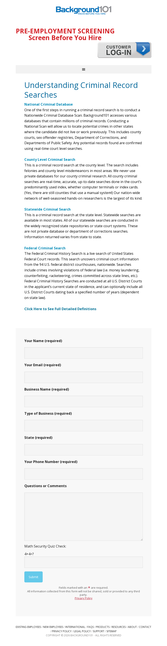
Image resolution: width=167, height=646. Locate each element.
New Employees (53, 627)
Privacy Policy (83, 598)
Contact (145, 627)
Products (102, 627)
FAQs (90, 627)
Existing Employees (28, 627)
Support (98, 631)
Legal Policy (82, 631)
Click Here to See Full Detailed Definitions (60, 309)
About (132, 627)
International (75, 627)
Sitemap (111, 631)
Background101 (84, 11)
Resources (119, 627)
